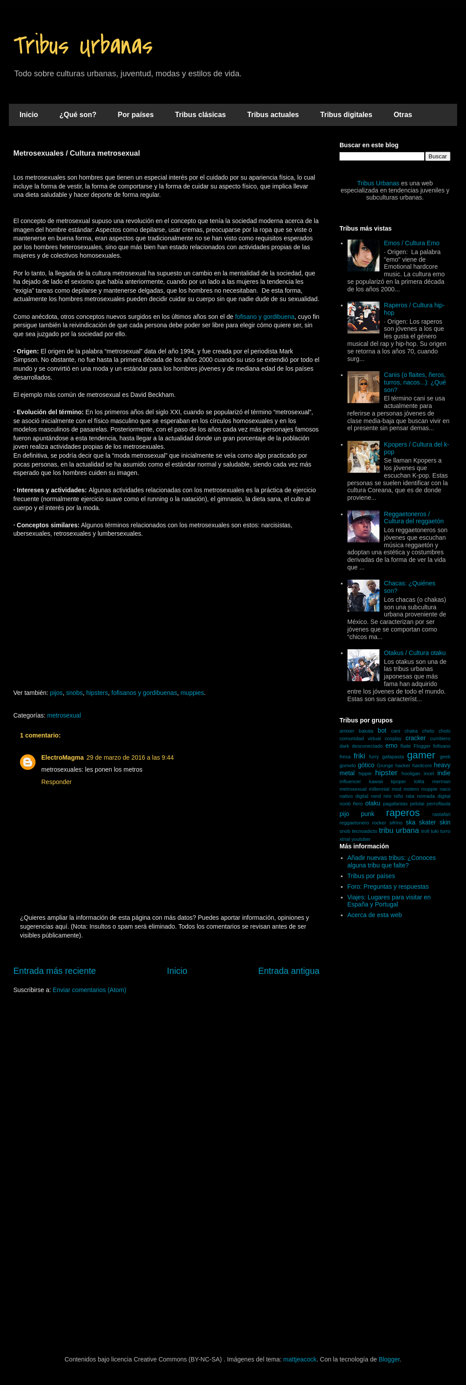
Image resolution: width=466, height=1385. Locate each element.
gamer (421, 755)
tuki (434, 831)
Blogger (389, 1359)
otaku (372, 803)
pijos (56, 692)
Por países (136, 114)
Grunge (385, 765)
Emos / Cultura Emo (411, 243)
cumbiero (440, 738)
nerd (376, 796)
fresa (345, 756)
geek (445, 756)
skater (427, 822)
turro (445, 831)
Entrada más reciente (54, 971)
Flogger (422, 746)
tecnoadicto (364, 831)
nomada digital (433, 796)
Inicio (29, 114)
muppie (429, 789)
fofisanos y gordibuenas (144, 692)
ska (410, 822)
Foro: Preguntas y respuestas (388, 886)
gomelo (348, 765)
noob (345, 803)
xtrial (345, 839)
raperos (403, 812)
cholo (444, 731)
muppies (192, 692)
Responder (56, 781)
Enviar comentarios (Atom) (89, 989)
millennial (379, 789)
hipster (386, 773)
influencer (350, 781)
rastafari (441, 814)
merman (441, 781)
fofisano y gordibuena (265, 316)
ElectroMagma (62, 757)
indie (443, 773)
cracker (416, 738)
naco (445, 789)
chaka (411, 731)
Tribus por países (371, 875)
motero (411, 789)
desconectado (367, 746)
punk (367, 813)
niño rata (404, 796)
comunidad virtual (360, 738)
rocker (379, 822)
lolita (419, 781)
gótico (366, 765)
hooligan (411, 773)
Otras (403, 114)
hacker (403, 765)
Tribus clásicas (200, 114)
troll (425, 831)
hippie (365, 773)
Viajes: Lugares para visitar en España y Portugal (389, 901)
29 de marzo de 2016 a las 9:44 (130, 757)
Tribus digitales (346, 114)
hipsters (97, 692)
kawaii (376, 781)
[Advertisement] (166, 618)
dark (344, 746)
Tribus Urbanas (83, 45)
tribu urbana (399, 830)
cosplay (393, 738)
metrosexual (64, 715)
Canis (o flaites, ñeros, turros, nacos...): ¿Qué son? (415, 382)
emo (391, 745)
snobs (74, 692)
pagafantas (395, 803)
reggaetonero (354, 822)
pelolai (417, 803)
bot (382, 730)
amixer (347, 731)
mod (397, 789)
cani (395, 731)
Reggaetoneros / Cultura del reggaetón (414, 517)
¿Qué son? (78, 114)
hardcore (422, 765)
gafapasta (393, 756)
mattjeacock (299, 1359)
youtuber (361, 839)
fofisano (441, 746)
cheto (428, 731)
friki (359, 756)
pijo (344, 813)
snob (345, 831)
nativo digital (354, 796)
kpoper (398, 781)
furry (374, 756)
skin (444, 822)
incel (429, 773)
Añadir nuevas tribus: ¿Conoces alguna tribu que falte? (392, 861)
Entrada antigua (289, 971)
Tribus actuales (273, 114)
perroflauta (439, 803)
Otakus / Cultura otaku (415, 652)
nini (387, 796)
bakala (366, 731)
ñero (358, 803)
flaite (405, 746)
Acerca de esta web (375, 914)
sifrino (396, 822)
